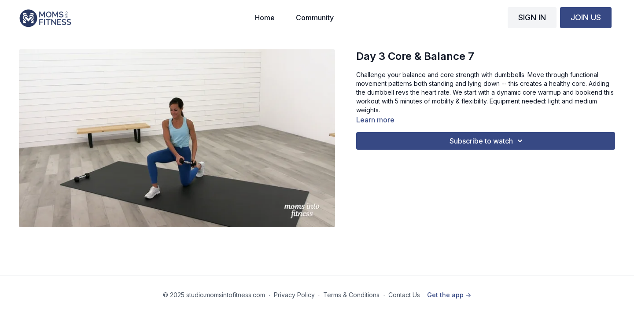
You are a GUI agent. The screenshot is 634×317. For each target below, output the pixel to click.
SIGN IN (532, 17)
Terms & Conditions (351, 295)
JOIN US (586, 17)
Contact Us (404, 295)
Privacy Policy (294, 295)
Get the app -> (449, 295)
